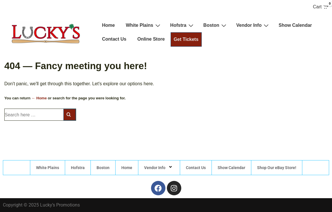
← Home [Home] (39, 98)
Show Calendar (295, 25)
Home (108, 25)
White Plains (143, 25)
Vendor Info (253, 25)
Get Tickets (186, 39)
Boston (215, 25)
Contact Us (114, 39)
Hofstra (182, 25)
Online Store (151, 39)
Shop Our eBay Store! (276, 167)
